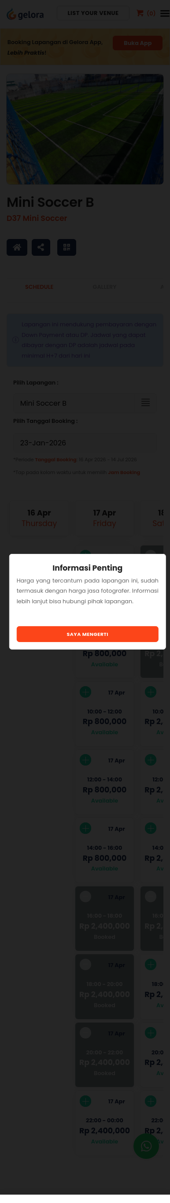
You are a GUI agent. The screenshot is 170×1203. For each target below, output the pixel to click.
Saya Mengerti (88, 634)
